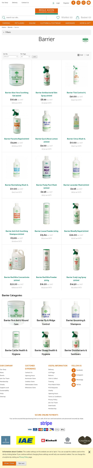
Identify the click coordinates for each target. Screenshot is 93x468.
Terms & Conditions (54, 396)
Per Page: (25, 55)
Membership (4, 381)
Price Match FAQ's (54, 384)
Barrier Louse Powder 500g (46, 231)
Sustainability (4, 390)
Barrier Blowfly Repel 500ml (76, 231)
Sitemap (2, 396)
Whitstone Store (30, 387)
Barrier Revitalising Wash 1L (16, 185)
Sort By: (10, 55)
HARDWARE (70, 23)
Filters (8, 32)
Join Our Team (4, 378)
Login (58, 3)
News (2, 372)
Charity (2, 384)
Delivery (14, 2)
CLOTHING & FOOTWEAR (50, 23)
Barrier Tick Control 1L (76, 92)
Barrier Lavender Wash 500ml (76, 185)
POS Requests (53, 387)
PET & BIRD (19, 23)
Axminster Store (30, 378)
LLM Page (51, 372)
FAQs (2, 393)
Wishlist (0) (67, 18)
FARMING (6, 23)
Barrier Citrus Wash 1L (76, 138)
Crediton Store (30, 381)
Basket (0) (86, 18)
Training (51, 381)
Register (66, 3)
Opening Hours (30, 375)
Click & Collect (53, 378)
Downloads (52, 405)
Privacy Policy (52, 399)
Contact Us (25, 2)
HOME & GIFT (85, 23)
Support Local (4, 387)
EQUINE (32, 23)
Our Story (5, 2)
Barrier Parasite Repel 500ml (16, 138)
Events (2, 375)
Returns (51, 375)
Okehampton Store (31, 384)
